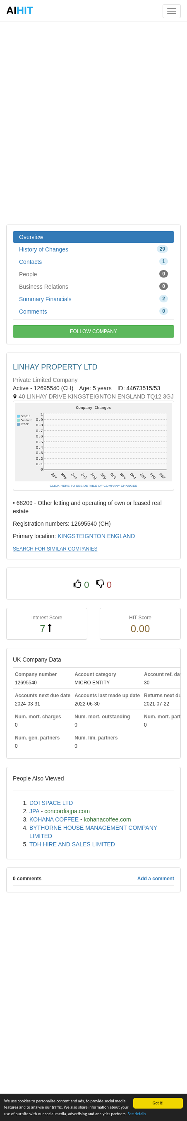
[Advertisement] (93, 122)
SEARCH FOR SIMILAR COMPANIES (55, 549)
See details (136, 1113)
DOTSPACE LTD (51, 803)
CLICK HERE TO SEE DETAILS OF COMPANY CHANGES (93, 486)
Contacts (93, 261)
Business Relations (93, 286)
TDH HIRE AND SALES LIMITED (72, 844)
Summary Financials (93, 298)
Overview (31, 237)
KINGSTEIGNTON (81, 536)
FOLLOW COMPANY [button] (93, 331)
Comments (93, 311)
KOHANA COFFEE (54, 819)
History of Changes (93, 249)
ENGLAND (121, 536)
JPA (34, 811)
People (93, 274)
